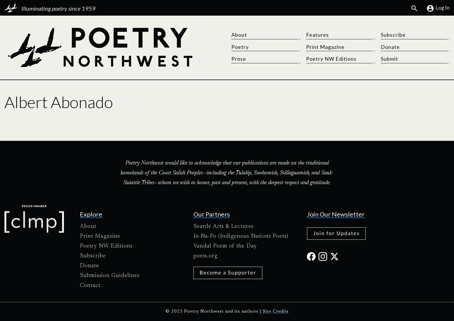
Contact (90, 285)
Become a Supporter (227, 272)
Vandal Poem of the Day (225, 246)
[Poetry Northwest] (99, 47)
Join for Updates (336, 233)
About (239, 35)
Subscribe (393, 35)
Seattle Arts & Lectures (223, 226)
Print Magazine (325, 47)
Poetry (240, 47)
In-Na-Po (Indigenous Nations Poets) (240, 236)
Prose (238, 59)
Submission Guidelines (110, 275)
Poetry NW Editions (331, 59)
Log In (438, 8)
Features (317, 35)
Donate (390, 47)
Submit (389, 59)
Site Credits (276, 311)
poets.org (205, 256)
